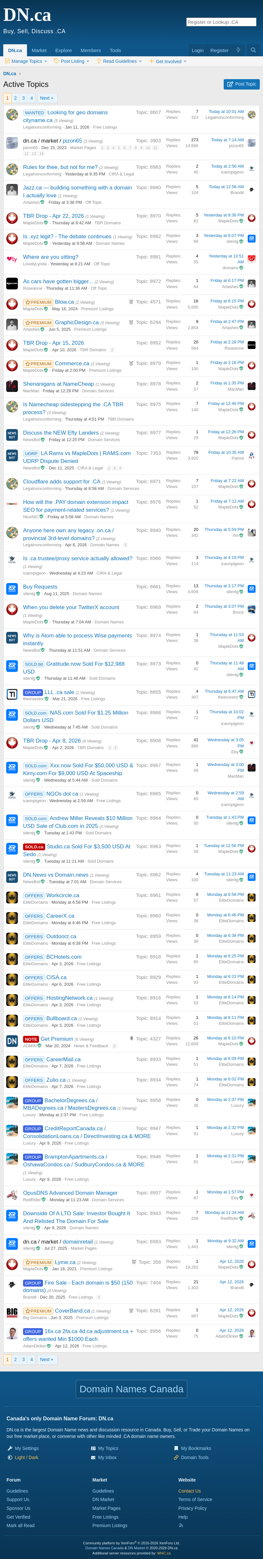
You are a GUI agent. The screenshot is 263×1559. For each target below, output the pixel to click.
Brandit (237, 192)
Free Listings (105, 127)
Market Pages (83, 147)
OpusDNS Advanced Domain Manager (70, 1193)
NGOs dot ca (63, 794)
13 (34, 154)
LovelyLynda (35, 263)
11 (155, 148)
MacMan (31, 390)
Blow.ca (65, 302)
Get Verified (18, 1517)
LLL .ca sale (60, 692)
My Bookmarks (196, 1448)
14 (42, 154)
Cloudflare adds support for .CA (62, 482)
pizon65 (73, 141)
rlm (238, 535)
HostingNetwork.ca (70, 998)
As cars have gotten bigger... (59, 281)
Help (183, 1517)
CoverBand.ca (73, 1311)
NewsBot (34, 439)
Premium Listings (97, 308)
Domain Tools (195, 1457)
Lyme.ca (66, 1262)
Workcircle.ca (62, 895)
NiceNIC (33, 516)
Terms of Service (195, 1499)
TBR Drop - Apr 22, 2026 (54, 216)
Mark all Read (20, 1525)
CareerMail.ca (63, 1059)
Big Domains (35, 1317)
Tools (115, 50)
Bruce (238, 612)
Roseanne (32, 288)
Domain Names (110, 243)
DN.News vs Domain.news (56, 875)
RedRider (34, 1199)
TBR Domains (108, 222)
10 (148, 148)
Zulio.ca (56, 1080)
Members (91, 50)
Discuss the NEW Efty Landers (61, 433)
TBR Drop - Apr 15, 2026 (53, 343)
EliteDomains (35, 902)
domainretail (78, 1242)
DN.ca (15, 50)
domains (233, 267)
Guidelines (17, 1491)
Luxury (29, 1114)
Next (44, 98)
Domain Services (98, 390)
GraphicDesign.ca (77, 322)
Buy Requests (40, 587)
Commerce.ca (73, 363)
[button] (48, 46)
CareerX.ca (60, 916)
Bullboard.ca (62, 1018)
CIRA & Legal (121, 174)
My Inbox (107, 1457)
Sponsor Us (18, 1508)
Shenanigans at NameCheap (59, 384)
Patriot (237, 458)
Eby (237, 751)
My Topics (108, 1448)
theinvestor (36, 698)
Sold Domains (102, 678)
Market (39, 50)
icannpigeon (232, 172)
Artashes (34, 202)
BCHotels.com (64, 957)
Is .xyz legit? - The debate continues (68, 236)
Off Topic (93, 202)
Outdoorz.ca (61, 936)
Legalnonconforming (42, 127)
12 (26, 154)
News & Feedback (91, 1045)
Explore (63, 50)
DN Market (103, 1499)
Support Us (18, 1499)
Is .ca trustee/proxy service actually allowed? (77, 558)
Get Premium (58, 1039)
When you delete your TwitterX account (71, 607)
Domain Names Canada (104, 1548)
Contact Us (189, 1491)
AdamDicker (37, 1345)
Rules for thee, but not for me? (61, 167)
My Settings (27, 1448)
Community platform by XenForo (131, 1543)
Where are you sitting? (50, 257)
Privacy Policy (192, 1508)
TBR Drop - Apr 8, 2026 (52, 741)
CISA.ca (56, 977)
